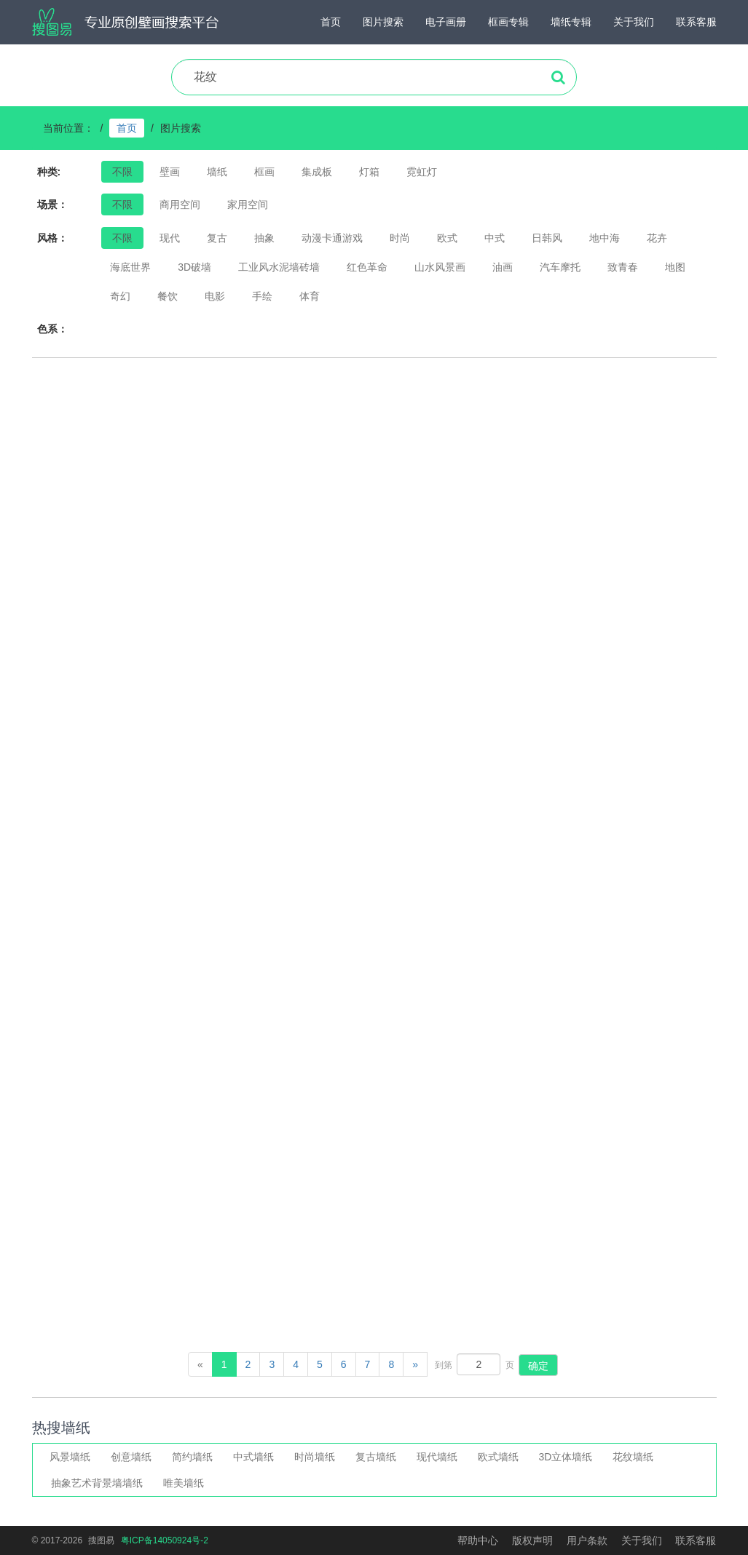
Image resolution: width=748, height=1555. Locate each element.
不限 (122, 238)
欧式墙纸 (498, 1457)
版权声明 (532, 1540)
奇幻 (120, 296)
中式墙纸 (253, 1457)
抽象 (264, 238)
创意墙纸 (131, 1457)
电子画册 (445, 22)
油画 (502, 267)
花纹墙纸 (633, 1457)
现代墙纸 (437, 1457)
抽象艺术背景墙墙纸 (97, 1483)
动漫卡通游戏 (332, 238)
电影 (215, 296)
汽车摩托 (560, 267)
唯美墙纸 (183, 1483)
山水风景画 (439, 267)
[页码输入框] (478, 1364)
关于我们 (633, 22)
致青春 (622, 267)
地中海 (604, 238)
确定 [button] (538, 1366)
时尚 (400, 238)
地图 (675, 267)
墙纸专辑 (571, 22)
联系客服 (696, 22)
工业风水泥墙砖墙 (279, 267)
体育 (309, 296)
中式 (494, 238)
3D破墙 (194, 267)
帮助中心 (477, 1540)
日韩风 (547, 238)
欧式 (447, 238)
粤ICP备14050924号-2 (164, 1540)
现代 (170, 238)
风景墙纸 (70, 1457)
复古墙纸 (375, 1457)
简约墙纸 (192, 1457)
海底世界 (130, 267)
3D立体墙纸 (566, 1457)
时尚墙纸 (314, 1457)
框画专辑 (508, 22)
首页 (330, 22)
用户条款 (587, 1540)
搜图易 (101, 1540)
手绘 (262, 296)
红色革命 (367, 267)
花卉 (657, 238)
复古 (217, 238)
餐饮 (167, 296)
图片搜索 (383, 22)
